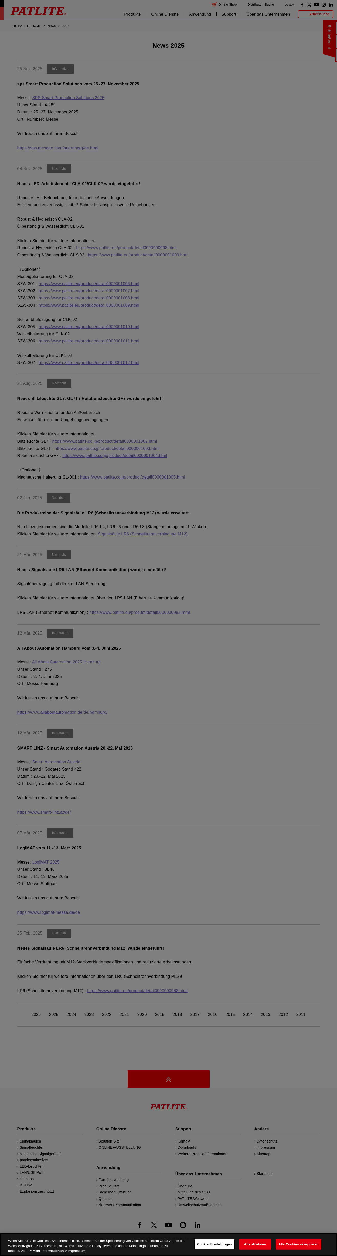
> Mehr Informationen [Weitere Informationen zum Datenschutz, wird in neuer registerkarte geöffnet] (47, 1251)
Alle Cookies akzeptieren (299, 1244)
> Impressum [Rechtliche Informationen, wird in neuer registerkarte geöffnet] (75, 1251)
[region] (168, 1244)
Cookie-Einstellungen (214, 1244)
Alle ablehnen (255, 1244)
